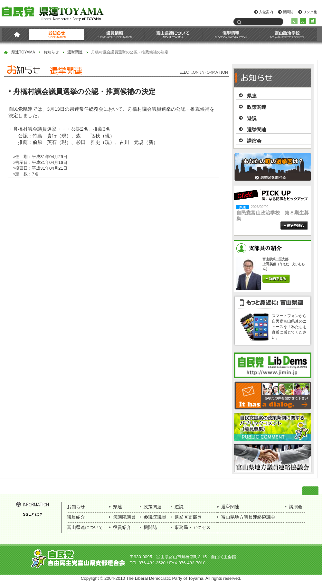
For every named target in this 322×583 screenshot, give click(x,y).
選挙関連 (75, 52)
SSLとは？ (33, 514)
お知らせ (57, 34)
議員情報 (115, 34)
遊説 (252, 118)
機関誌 (288, 12)
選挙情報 (231, 34)
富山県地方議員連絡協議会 (248, 517)
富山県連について (173, 34)
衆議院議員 (124, 517)
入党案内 (266, 12)
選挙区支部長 (188, 517)
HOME (15, 34)
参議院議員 (155, 517)
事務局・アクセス (193, 527)
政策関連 (256, 107)
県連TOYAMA (23, 52)
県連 (252, 96)
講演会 (254, 141)
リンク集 (310, 12)
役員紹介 (122, 527)
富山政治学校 (287, 34)
